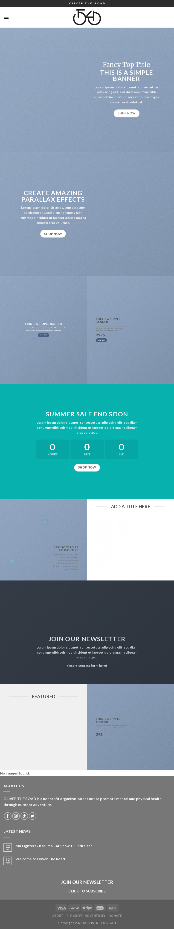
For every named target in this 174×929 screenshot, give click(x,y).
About (58, 916)
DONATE (115, 916)
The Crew (74, 916)
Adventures (95, 916)
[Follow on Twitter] (32, 816)
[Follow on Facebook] (8, 816)
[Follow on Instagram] (16, 816)
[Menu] (6, 17)
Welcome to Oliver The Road (40, 859)
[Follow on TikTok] (24, 816)
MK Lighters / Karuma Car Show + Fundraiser (53, 845)
